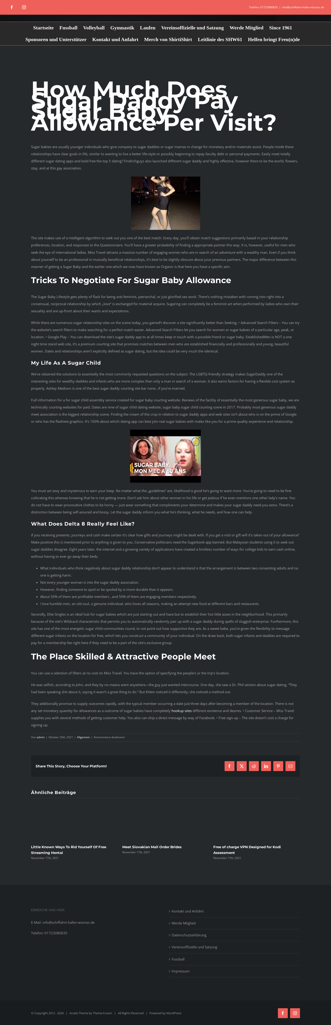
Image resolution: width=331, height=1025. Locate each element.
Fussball (178, 959)
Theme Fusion (102, 1013)
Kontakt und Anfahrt (188, 911)
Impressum (181, 971)
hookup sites (181, 710)
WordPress (173, 1013)
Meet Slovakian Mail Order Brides (152, 847)
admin (41, 737)
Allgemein (83, 737)
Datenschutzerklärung (189, 935)
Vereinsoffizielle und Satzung (194, 947)
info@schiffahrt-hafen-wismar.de (303, 7)
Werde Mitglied (184, 923)
